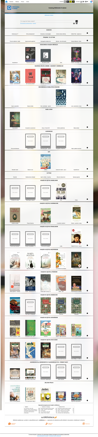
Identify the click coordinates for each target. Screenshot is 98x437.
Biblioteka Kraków (49, 15)
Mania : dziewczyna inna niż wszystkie (64, 410)
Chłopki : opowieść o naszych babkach (47, 409)
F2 (86, 1)
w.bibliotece (42, 420)
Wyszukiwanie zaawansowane (26, 23)
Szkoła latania (43, 410)
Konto (27, 1)
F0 (81, 1)
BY (73, 1)
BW (68, 1)
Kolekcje (34, 23)
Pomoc (22, 1)
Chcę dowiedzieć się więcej (42, 435)
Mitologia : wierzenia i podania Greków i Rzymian (31, 409)
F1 (83, 1)
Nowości (11, 1)
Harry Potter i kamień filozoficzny (29, 411)
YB (70, 1)
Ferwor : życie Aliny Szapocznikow (63, 411)
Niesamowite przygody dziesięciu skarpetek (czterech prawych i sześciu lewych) (36, 410)
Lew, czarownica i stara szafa (28, 408)
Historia (17, 1)
